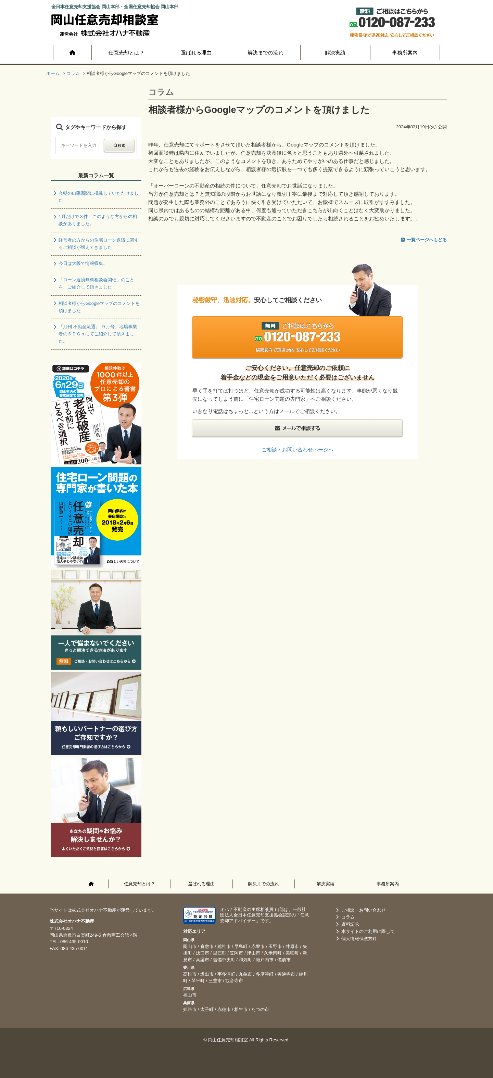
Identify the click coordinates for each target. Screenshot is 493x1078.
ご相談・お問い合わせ (360, 910)
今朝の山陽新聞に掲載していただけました (95, 197)
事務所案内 (405, 52)
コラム (344, 917)
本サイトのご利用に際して (364, 931)
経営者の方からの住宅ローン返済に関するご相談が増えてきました (95, 244)
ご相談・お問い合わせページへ (297, 449)
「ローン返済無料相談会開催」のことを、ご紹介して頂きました (93, 283)
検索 (119, 145)
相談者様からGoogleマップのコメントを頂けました (96, 307)
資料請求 (346, 924)
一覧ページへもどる (423, 239)
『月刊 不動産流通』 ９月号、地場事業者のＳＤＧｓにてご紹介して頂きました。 (94, 334)
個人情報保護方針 (355, 938)
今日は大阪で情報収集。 (80, 263)
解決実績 (335, 52)
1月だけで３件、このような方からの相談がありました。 (94, 220)
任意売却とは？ (126, 52)
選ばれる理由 (196, 52)
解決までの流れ (265, 52)
